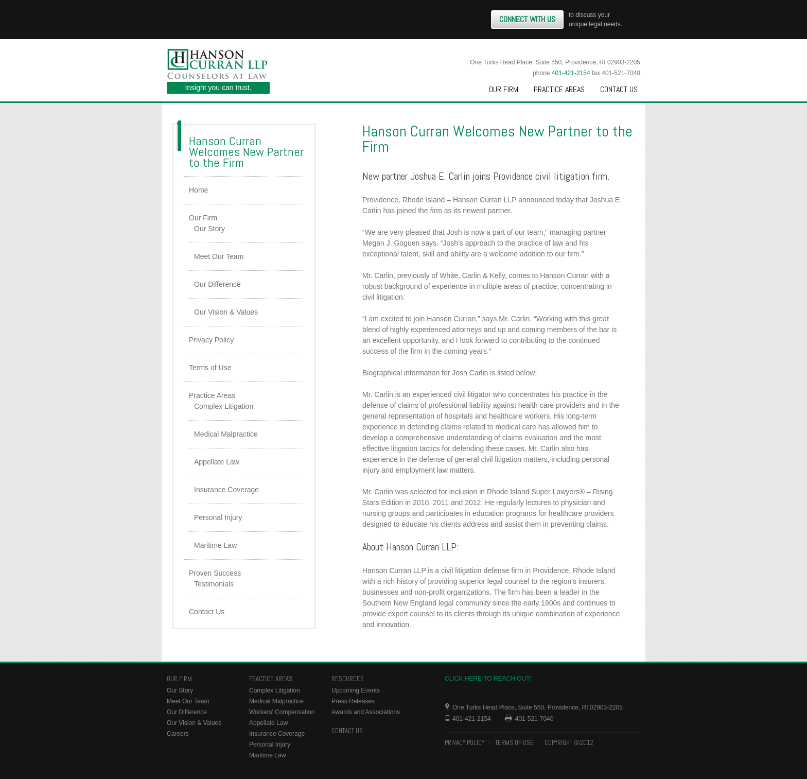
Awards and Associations (365, 712)
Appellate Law (216, 462)
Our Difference (217, 284)
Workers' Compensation (281, 712)
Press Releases (353, 701)
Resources (347, 678)
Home (198, 190)
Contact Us (619, 89)
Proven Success (215, 573)
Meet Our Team (218, 256)
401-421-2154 (571, 73)
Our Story (209, 228)
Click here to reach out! (488, 678)
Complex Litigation (223, 406)
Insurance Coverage (226, 490)
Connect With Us (527, 19)
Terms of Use (210, 367)
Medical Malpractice (226, 434)
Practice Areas (559, 89)
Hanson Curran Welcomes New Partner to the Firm (246, 151)
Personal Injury (218, 517)
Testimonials (214, 584)
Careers (178, 733)
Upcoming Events (355, 690)
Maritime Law (215, 545)
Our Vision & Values (226, 312)
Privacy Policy (211, 340)
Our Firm (503, 89)
